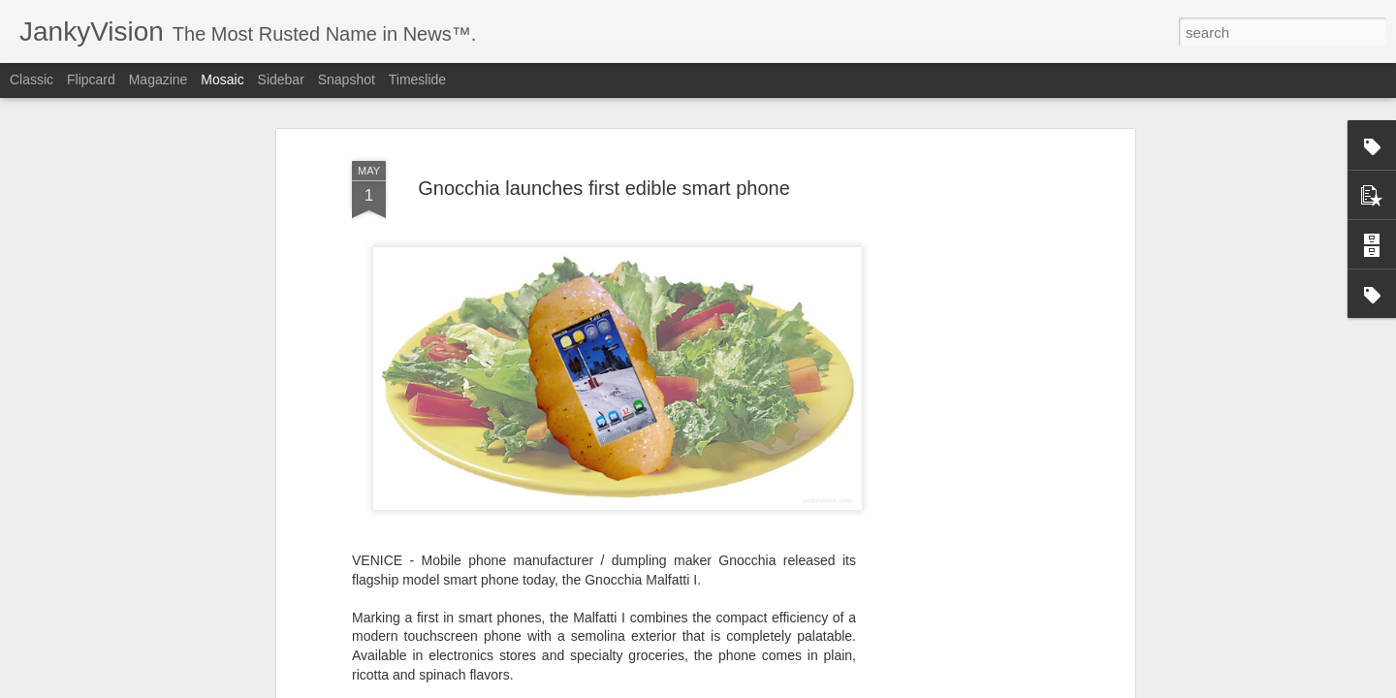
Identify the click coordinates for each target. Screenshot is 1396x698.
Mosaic (222, 79)
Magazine (158, 79)
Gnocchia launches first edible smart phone (604, 109)
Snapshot (346, 79)
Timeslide (417, 79)
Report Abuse (815, 687)
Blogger (759, 687)
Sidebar (281, 79)
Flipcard (91, 79)
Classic (31, 79)
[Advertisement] (963, 378)
